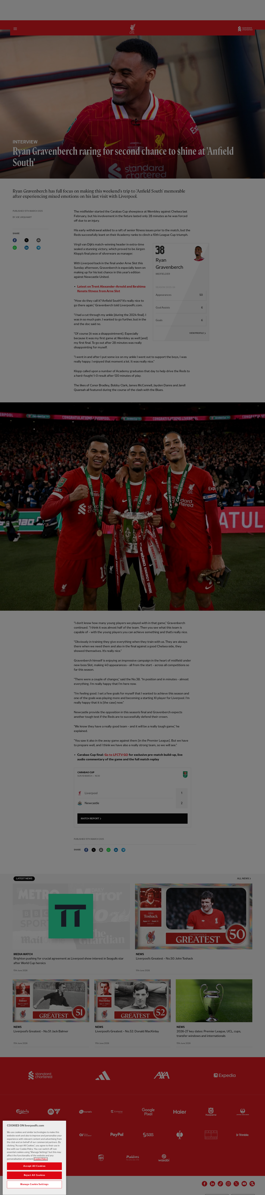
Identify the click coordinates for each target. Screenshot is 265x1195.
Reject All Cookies (34, 1183)
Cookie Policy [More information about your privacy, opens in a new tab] (40, 1167)
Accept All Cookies (34, 1174)
